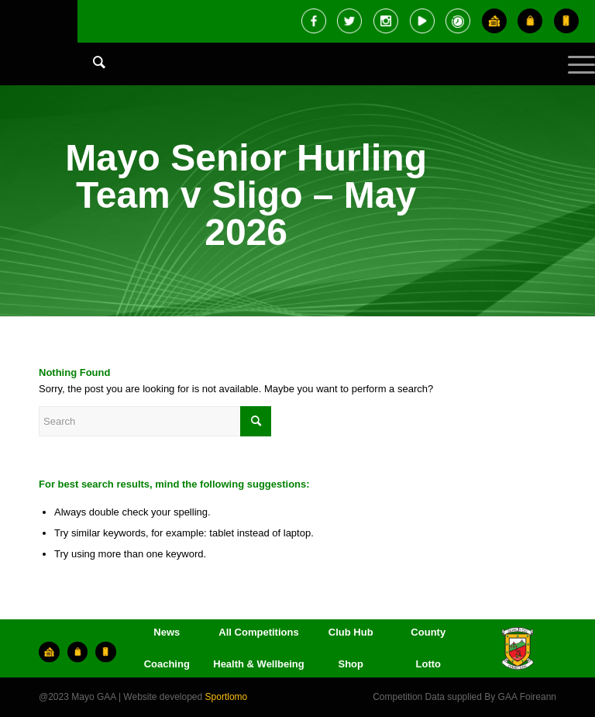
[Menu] (573, 77)
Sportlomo (226, 696)
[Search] (91, 62)
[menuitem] (91, 77)
